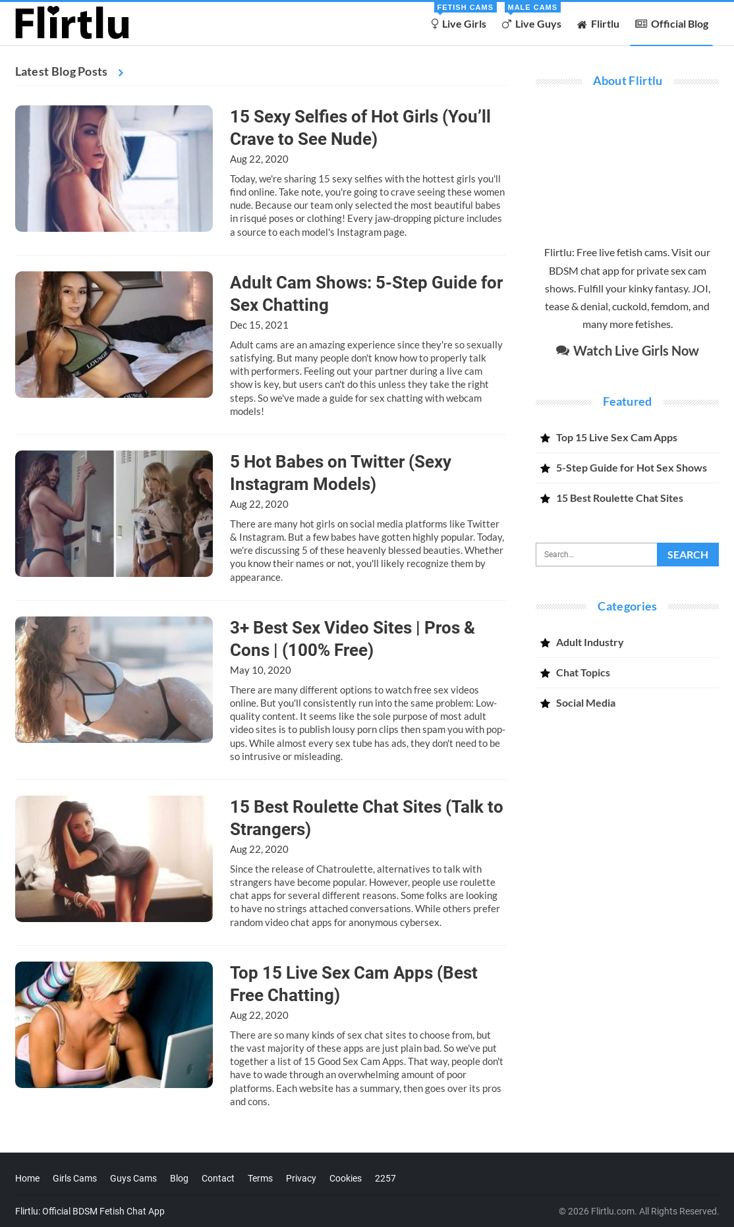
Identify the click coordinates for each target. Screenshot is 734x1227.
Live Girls (461, 16)
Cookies (345, 1178)
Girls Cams (75, 1178)
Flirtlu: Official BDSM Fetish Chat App (90, 1211)
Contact (218, 1178)
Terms (260, 1178)
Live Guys (531, 16)
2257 (385, 1178)
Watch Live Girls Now (627, 350)
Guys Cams (133, 1178)
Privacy (301, 1178)
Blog (179, 1178)
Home (27, 1178)
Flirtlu (598, 23)
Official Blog (671, 23)
